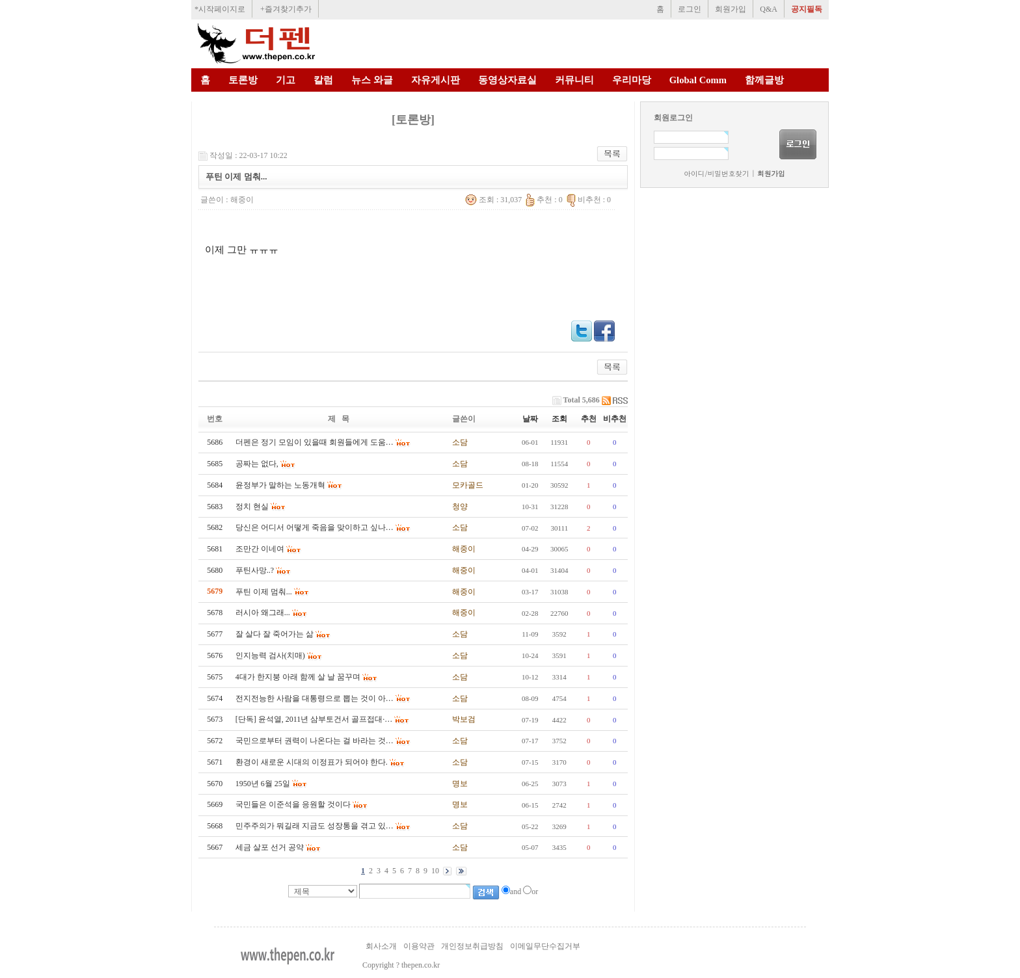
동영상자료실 (507, 80)
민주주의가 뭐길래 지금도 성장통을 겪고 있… (314, 825)
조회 (559, 418)
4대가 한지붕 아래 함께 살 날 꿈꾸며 (297, 676)
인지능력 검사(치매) (270, 655)
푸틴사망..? (254, 570)
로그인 (689, 9)
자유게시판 (435, 80)
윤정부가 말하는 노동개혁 (280, 485)
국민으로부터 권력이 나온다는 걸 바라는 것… (314, 740)
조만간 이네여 (259, 548)
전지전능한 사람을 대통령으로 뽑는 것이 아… (314, 698)
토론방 (243, 80)
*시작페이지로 (220, 9)
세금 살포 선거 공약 (269, 847)
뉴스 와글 (372, 80)
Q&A (768, 9)
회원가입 (730, 9)
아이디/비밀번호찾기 (716, 173)
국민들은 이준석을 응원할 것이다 (293, 804)
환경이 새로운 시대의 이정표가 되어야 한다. (311, 762)
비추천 (614, 418)
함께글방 (764, 80)
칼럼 (323, 80)
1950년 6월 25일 (262, 783)
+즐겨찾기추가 (286, 9)
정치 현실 (252, 506)
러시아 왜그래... (262, 612)
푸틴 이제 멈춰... (263, 591)
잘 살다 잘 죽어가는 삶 (274, 634)
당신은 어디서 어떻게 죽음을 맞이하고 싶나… (314, 527)
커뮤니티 (574, 80)
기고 (285, 80)
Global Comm (698, 80)
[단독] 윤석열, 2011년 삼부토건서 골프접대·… (314, 719)
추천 (589, 418)
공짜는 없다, (256, 463)
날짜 (530, 418)
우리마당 (631, 80)
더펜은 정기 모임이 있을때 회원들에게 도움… (314, 442)
